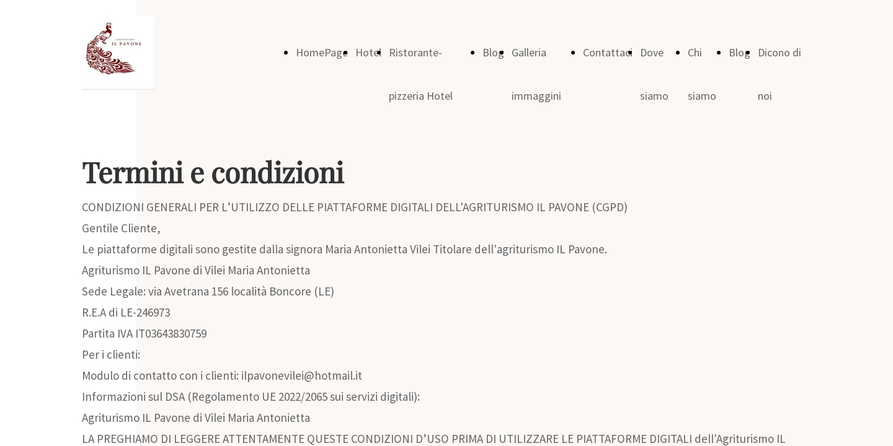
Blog (493, 52)
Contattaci (608, 52)
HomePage (322, 52)
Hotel (368, 52)
